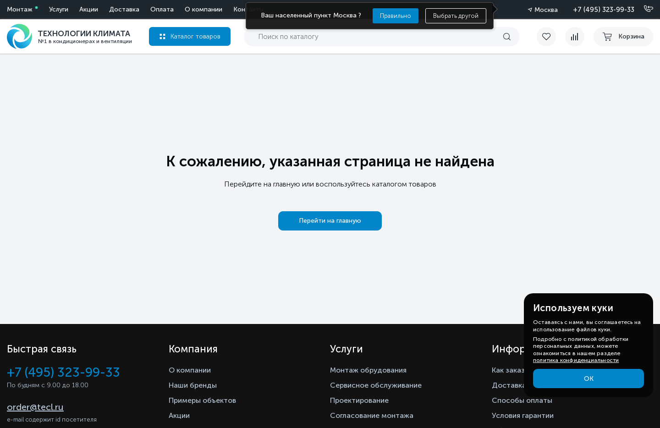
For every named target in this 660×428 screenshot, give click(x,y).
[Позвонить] (643, 9)
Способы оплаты (522, 400)
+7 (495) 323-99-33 (603, 9)
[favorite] (551, 36)
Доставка (124, 9)
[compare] (574, 36)
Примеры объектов (202, 400)
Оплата (162, 9)
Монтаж (20, 9)
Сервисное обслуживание (376, 385)
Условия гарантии (523, 415)
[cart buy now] (623, 36)
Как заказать (514, 370)
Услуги (58, 9)
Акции (88, 9)
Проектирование (359, 400)
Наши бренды (193, 385)
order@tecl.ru (35, 406)
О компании (203, 9)
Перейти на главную (330, 221)
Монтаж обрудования (368, 370)
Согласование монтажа (371, 415)
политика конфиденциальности (576, 360)
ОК (589, 379)
